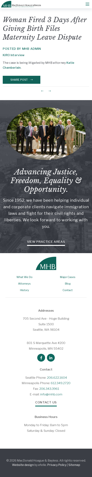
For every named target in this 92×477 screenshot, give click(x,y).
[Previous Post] (42, 90)
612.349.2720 (60, 383)
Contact (68, 290)
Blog (68, 283)
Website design (23, 465)
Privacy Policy (56, 465)
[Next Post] (50, 90)
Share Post (21, 79)
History (24, 290)
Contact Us (46, 402)
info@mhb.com (51, 394)
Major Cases (67, 277)
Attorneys (24, 283)
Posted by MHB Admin (22, 49)
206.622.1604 (57, 377)
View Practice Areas (46, 241)
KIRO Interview (13, 55)
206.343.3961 (49, 389)
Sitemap (74, 465)
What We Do (24, 277)
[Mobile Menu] (87, 4)
